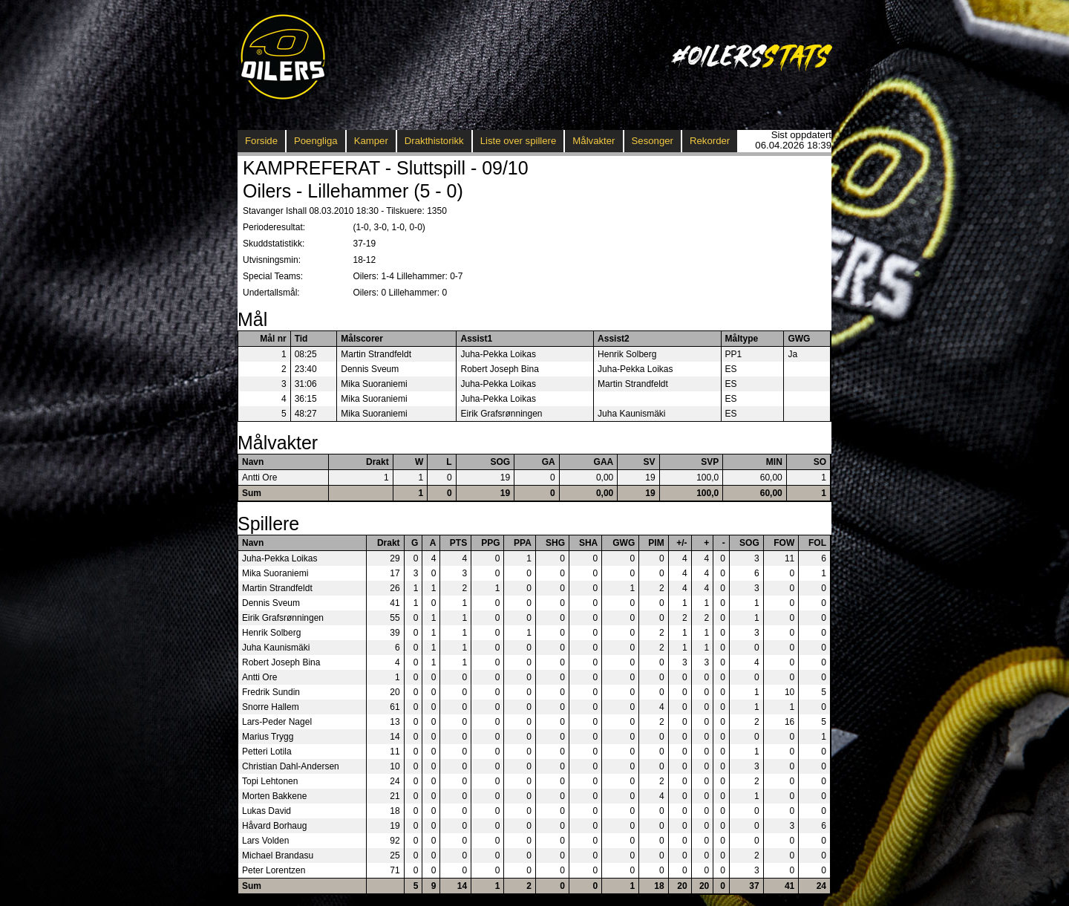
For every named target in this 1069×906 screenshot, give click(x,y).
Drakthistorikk (434, 140)
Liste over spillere (518, 140)
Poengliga (316, 140)
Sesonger (652, 140)
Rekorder (710, 140)
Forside (261, 140)
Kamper (371, 140)
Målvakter (593, 140)
